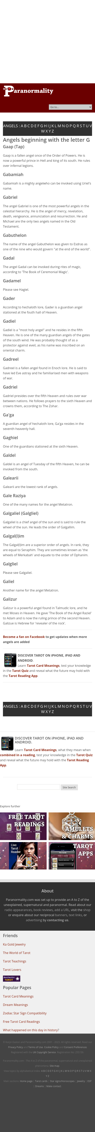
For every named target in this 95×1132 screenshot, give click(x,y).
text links (75, 915)
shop (86, 910)
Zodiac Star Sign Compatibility (24, 1013)
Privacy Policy (15, 1047)
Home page (26, 1081)
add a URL (61, 910)
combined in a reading (17, 755)
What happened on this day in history (30, 1030)
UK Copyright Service (44, 1052)
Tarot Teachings (14, 961)
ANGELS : (11, 125)
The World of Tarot (16, 953)
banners (61, 915)
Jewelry (81, 1081)
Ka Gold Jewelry (14, 944)
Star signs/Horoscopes (62, 1081)
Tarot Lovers (12, 970)
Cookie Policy (51, 1047)
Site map (54, 1065)
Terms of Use (35, 1047)
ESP (89, 1081)
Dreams (39, 1086)
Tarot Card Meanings (18, 996)
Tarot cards (41, 1081)
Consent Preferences (75, 1047)
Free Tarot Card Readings (21, 1021)
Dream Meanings (15, 1005)
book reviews (43, 910)
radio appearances (18, 910)
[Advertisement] (41, 41)
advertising (34, 920)
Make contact (53, 1086)
